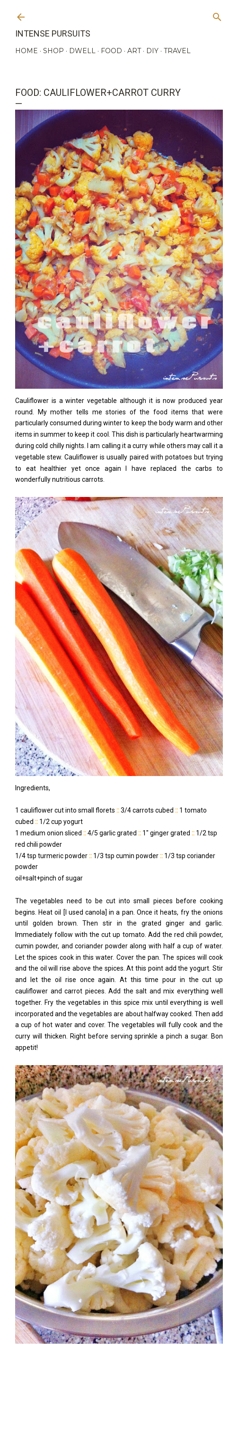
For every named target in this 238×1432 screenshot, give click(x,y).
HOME (26, 51)
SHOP (53, 51)
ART (134, 51)
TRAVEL (177, 51)
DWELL (82, 51)
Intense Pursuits (52, 33)
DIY (152, 51)
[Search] (217, 15)
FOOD (111, 51)
